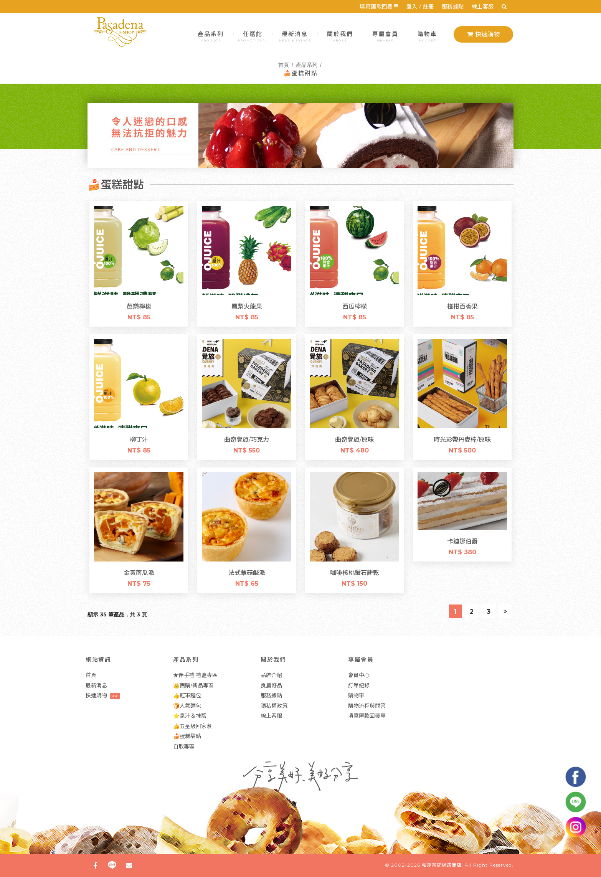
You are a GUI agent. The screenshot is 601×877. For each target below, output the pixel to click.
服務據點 (456, 6)
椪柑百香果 (462, 306)
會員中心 (359, 675)
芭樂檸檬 (139, 306)
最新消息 (295, 35)
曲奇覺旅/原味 (354, 439)
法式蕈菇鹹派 (247, 572)
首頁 (283, 64)
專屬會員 (385, 35)
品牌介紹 (271, 675)
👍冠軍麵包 (187, 695)
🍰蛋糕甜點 (187, 736)
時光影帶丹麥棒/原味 (462, 439)
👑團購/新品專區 (193, 685)
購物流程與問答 (367, 705)
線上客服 (486, 6)
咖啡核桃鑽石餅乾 (354, 572)
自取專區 (184, 746)
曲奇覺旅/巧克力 (246, 439)
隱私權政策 (274, 705)
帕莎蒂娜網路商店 (442, 865)
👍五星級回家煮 (192, 726)
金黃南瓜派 (139, 572)
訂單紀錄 (359, 685)
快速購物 (483, 34)
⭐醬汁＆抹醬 (189, 715)
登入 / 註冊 (423, 6)
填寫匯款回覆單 (382, 6)
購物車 (427, 35)
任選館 (253, 35)
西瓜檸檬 (354, 306)
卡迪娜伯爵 (462, 540)
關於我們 (340, 35)
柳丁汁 (138, 439)
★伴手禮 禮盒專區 (195, 675)
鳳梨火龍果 (247, 306)
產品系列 (211, 35)
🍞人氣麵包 (187, 705)
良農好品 (271, 685)
